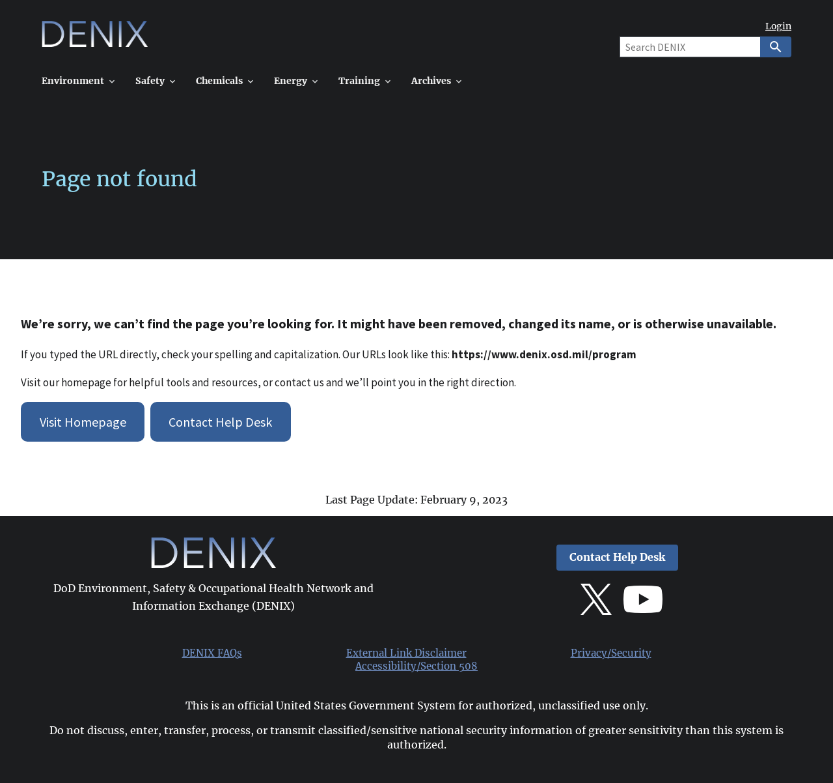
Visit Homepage (83, 422)
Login (778, 26)
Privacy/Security (611, 653)
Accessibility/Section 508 (416, 666)
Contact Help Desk (220, 422)
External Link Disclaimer (406, 653)
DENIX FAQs (212, 653)
